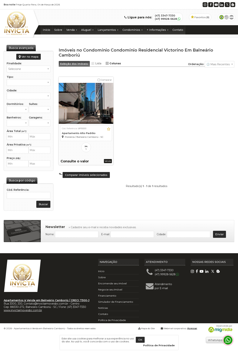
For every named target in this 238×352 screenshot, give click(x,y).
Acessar (192, 328)
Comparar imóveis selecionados (86, 175)
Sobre (58, 30)
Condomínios (132, 30)
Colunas (115, 63)
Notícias (103, 307)
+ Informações (157, 30)
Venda (71, 30)
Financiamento (107, 295)
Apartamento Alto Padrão (78, 133)
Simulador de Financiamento (115, 301)
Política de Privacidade (112, 320)
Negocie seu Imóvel (110, 289)
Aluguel (87, 30)
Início (46, 30)
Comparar (105, 79)
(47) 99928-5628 (166, 19)
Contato (177, 30)
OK (140, 339)
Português (221, 17)
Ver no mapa (28, 56)
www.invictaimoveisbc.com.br (23, 310)
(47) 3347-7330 (165, 15)
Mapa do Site (148, 328)
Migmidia (219, 329)
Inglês (226, 17)
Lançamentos (108, 30)
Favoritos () (200, 17)
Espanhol (231, 17)
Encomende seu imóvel (112, 283)
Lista (98, 63)
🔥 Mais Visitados (219, 64)
